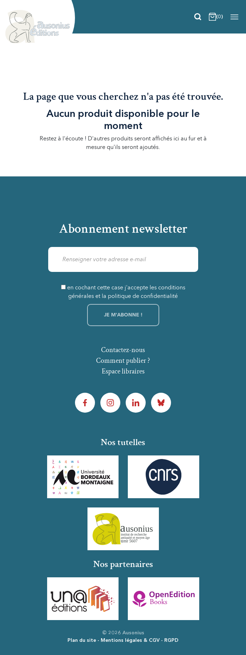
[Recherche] (198, 16)
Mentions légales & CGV (130, 640)
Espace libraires (123, 371)
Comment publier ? (123, 360)
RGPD (171, 640)
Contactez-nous (123, 350)
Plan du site (81, 640)
